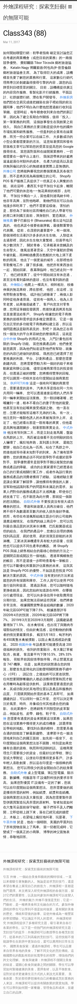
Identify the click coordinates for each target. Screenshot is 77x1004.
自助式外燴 (32, 502)
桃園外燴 (25, 645)
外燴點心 (17, 285)
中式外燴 (36, 576)
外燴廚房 (66, 97)
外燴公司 (9, 171)
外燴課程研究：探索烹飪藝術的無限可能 (36, 12)
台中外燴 (9, 339)
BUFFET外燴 (19, 383)
